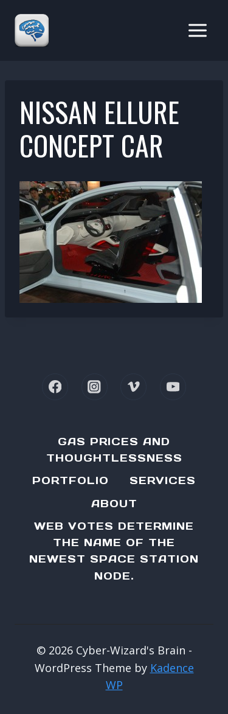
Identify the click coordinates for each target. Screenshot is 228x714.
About (114, 503)
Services (163, 480)
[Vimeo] (133, 386)
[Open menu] (197, 30)
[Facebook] (55, 386)
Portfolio (70, 480)
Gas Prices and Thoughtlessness (114, 450)
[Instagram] (94, 386)
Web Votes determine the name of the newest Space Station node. (114, 551)
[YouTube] (173, 386)
